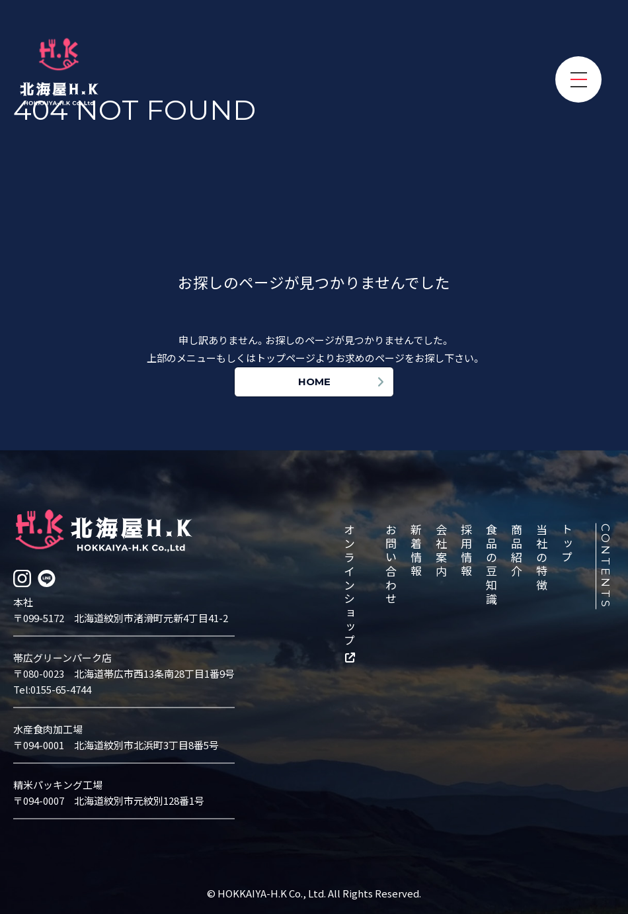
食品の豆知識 (492, 564)
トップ (568, 544)
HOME (314, 381)
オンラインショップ (350, 585)
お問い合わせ (392, 564)
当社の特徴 (542, 557)
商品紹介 (517, 550)
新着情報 (417, 550)
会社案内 (442, 550)
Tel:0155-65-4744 (52, 689)
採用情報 (467, 550)
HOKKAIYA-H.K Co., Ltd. (272, 892)
